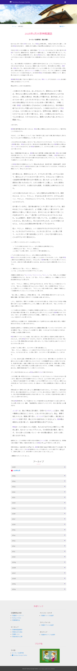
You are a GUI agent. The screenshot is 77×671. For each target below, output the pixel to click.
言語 (62, 26)
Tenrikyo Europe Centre (20, 2)
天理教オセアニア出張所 (48, 634)
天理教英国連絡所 (17, 629)
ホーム (14, 26)
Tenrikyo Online (16, 618)
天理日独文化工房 (17, 636)
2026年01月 (16, 470)
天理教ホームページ (18, 615)
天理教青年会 (16, 620)
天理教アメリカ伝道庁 (47, 615)
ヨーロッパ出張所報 (18, 653)
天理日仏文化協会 (17, 632)
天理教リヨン (16, 634)
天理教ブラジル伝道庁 (47, 625)
